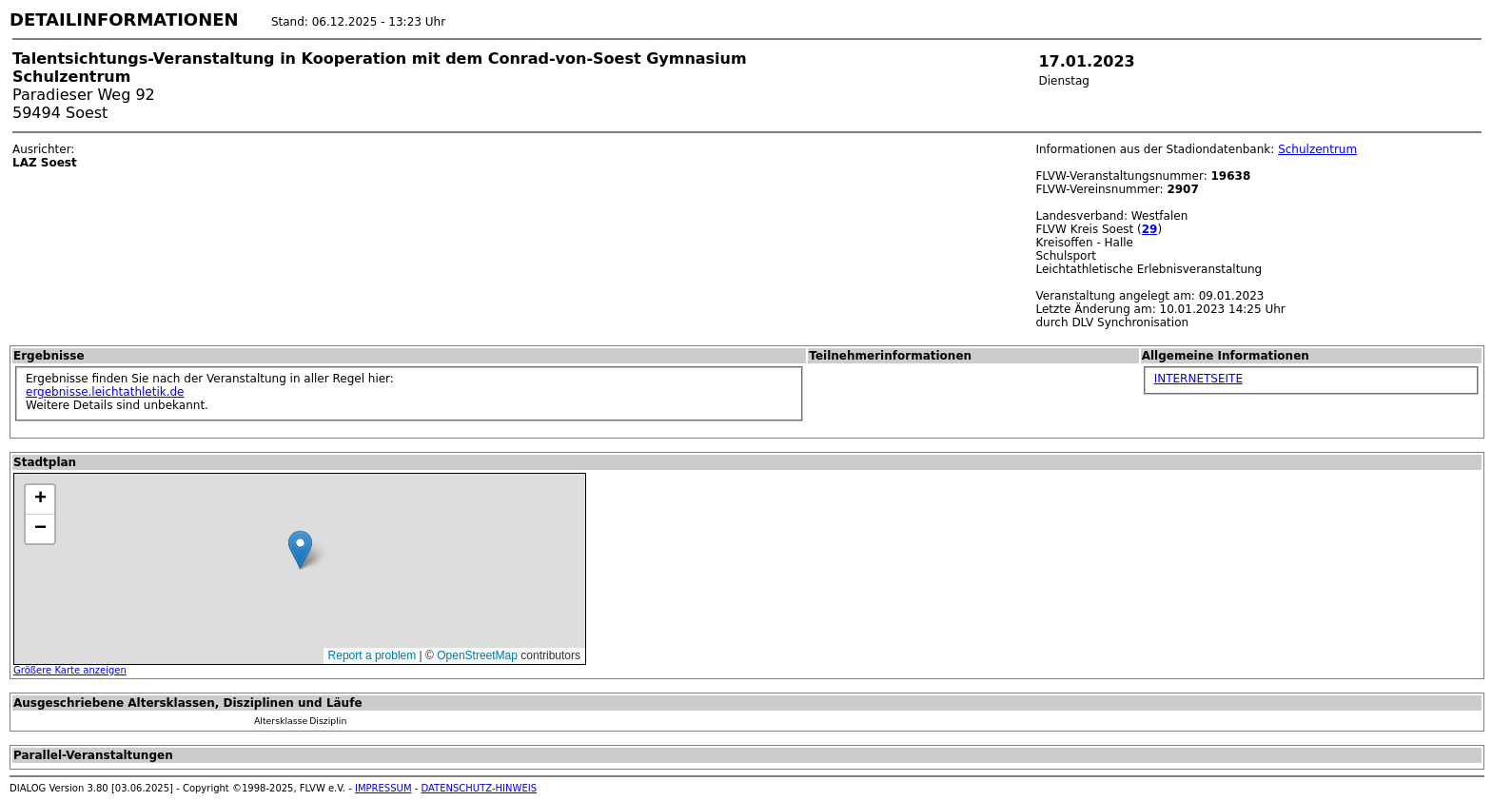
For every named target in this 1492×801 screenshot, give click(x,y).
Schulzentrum (1317, 149)
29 (1150, 229)
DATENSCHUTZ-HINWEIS (480, 788)
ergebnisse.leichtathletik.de (105, 392)
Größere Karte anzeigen (70, 670)
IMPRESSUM (383, 788)
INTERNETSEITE (1198, 378)
